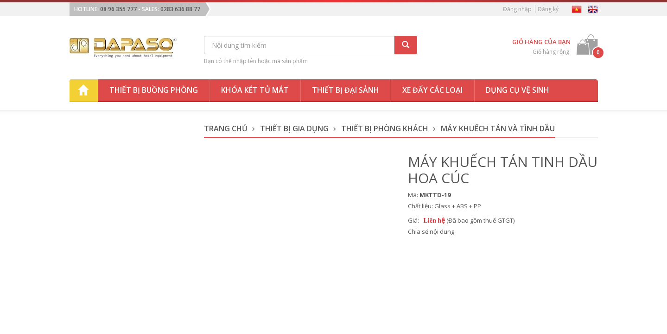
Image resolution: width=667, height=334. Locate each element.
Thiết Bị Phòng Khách (384, 128)
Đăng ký (548, 9)
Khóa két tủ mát (255, 90)
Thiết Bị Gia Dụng (294, 128)
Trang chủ (226, 128)
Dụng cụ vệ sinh (517, 90)
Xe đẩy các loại (432, 90)
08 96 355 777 (118, 9)
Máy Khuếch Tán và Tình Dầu (498, 128)
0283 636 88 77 (180, 9)
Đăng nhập (517, 9)
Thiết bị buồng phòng (153, 90)
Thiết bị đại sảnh (345, 90)
